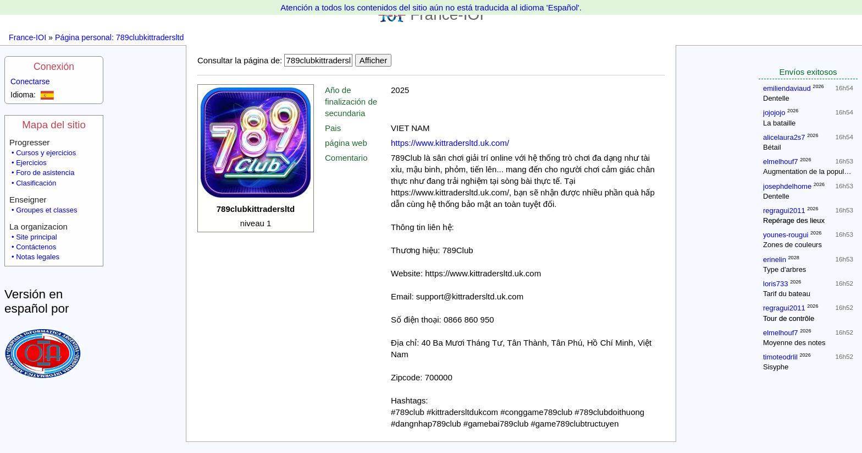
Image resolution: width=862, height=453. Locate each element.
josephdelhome (787, 186)
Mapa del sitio (54, 124)
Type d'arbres (784, 269)
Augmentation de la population (811, 171)
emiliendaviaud (787, 88)
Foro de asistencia (45, 172)
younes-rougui (785, 235)
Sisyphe (775, 367)
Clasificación (36, 183)
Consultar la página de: (239, 60)
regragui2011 (784, 210)
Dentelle (776, 98)
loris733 (775, 284)
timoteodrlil (780, 357)
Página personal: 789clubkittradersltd (119, 37)
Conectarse (30, 81)
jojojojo (774, 112)
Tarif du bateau (786, 294)
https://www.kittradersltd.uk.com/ (450, 143)
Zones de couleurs (792, 245)
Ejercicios (31, 163)
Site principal (36, 237)
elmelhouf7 (780, 161)
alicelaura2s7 (784, 137)
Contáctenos (36, 247)
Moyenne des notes (794, 343)
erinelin (774, 259)
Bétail (772, 147)
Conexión (54, 66)
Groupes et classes (46, 210)
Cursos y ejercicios (46, 153)
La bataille (779, 123)
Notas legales (37, 257)
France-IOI (27, 37)
